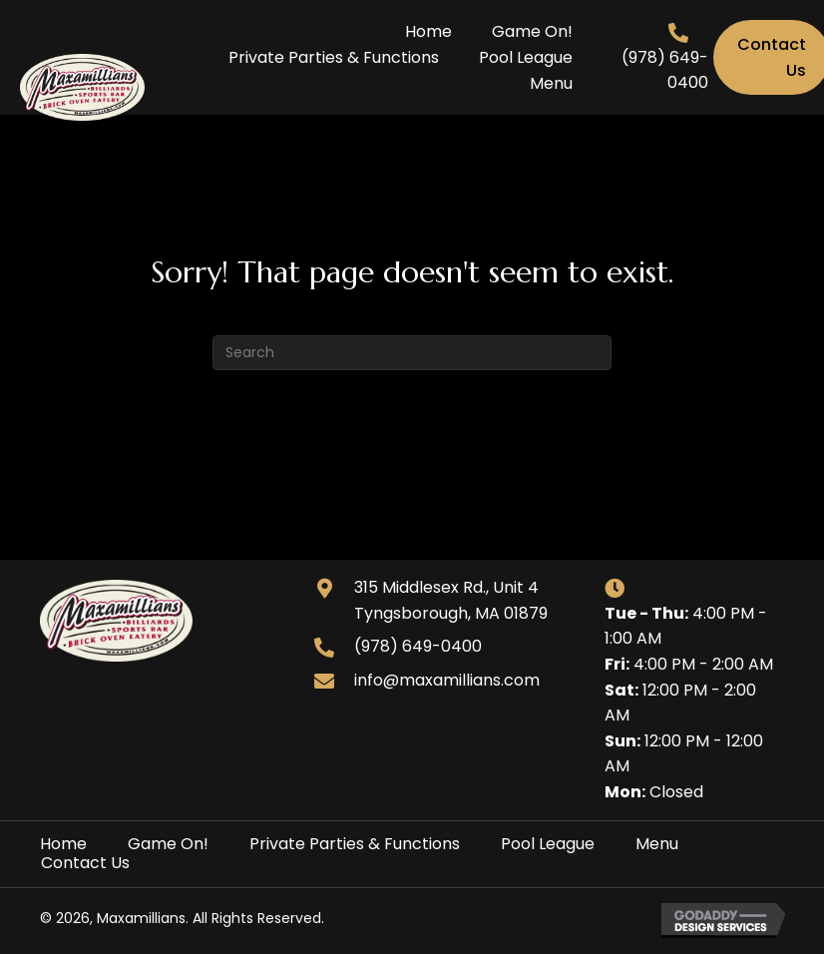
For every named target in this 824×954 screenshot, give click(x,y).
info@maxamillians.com (447, 680)
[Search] (412, 352)
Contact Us (85, 862)
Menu (656, 843)
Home (63, 843)
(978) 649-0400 (418, 646)
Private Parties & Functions (354, 843)
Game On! (168, 843)
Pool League (548, 843)
